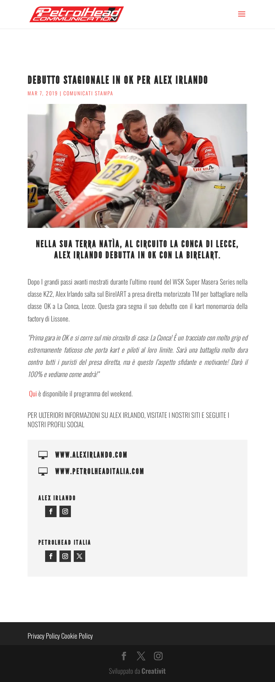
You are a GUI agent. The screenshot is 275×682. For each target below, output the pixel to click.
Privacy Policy (44, 635)
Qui (33, 393)
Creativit (153, 671)
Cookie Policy (77, 635)
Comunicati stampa (88, 93)
